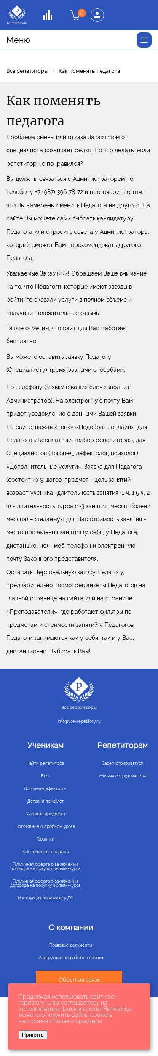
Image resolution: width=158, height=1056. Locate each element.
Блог (45, 776)
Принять (33, 1035)
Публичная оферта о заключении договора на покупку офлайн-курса (45, 883)
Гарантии (45, 839)
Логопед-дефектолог (45, 788)
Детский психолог (45, 801)
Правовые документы (70, 945)
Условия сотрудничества (123, 776)
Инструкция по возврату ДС (45, 898)
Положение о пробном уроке (45, 826)
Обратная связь (79, 979)
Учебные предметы (45, 814)
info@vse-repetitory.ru (79, 721)
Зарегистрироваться (122, 763)
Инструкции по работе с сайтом (70, 958)
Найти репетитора (45, 763)
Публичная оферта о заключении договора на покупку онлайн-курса (45, 866)
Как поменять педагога (45, 851)
